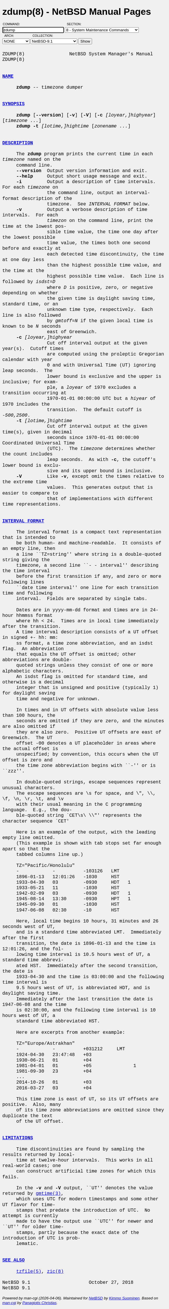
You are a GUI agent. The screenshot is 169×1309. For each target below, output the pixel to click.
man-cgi (9, 1303)
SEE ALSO (13, 1260)
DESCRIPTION (17, 143)
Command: (13, 24)
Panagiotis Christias (39, 1303)
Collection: (43, 35)
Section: (75, 24)
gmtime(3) (48, 1194)
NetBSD (96, 1298)
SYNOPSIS (13, 104)
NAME (7, 76)
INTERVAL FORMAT (23, 521)
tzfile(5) (28, 1271)
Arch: (11, 35)
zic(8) (55, 1271)
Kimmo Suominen (124, 1298)
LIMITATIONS (17, 1138)
